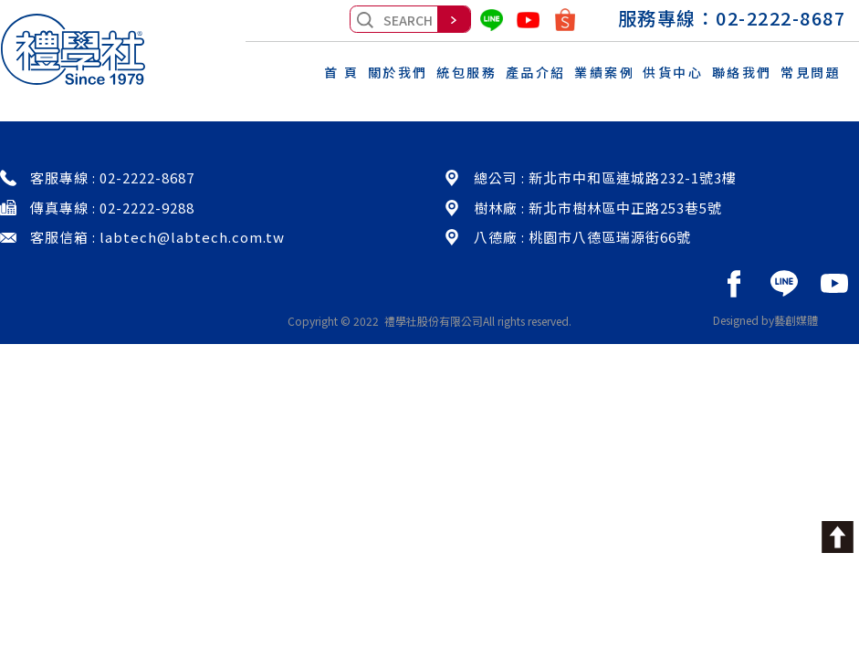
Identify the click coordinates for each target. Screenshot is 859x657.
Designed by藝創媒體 (765, 320)
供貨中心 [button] (673, 72)
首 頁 (342, 72)
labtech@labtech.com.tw (192, 236)
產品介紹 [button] (536, 72)
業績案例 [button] (604, 72)
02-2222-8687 (780, 18)
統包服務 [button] (466, 72)
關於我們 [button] (398, 72)
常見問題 (810, 72)
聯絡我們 (742, 72)
